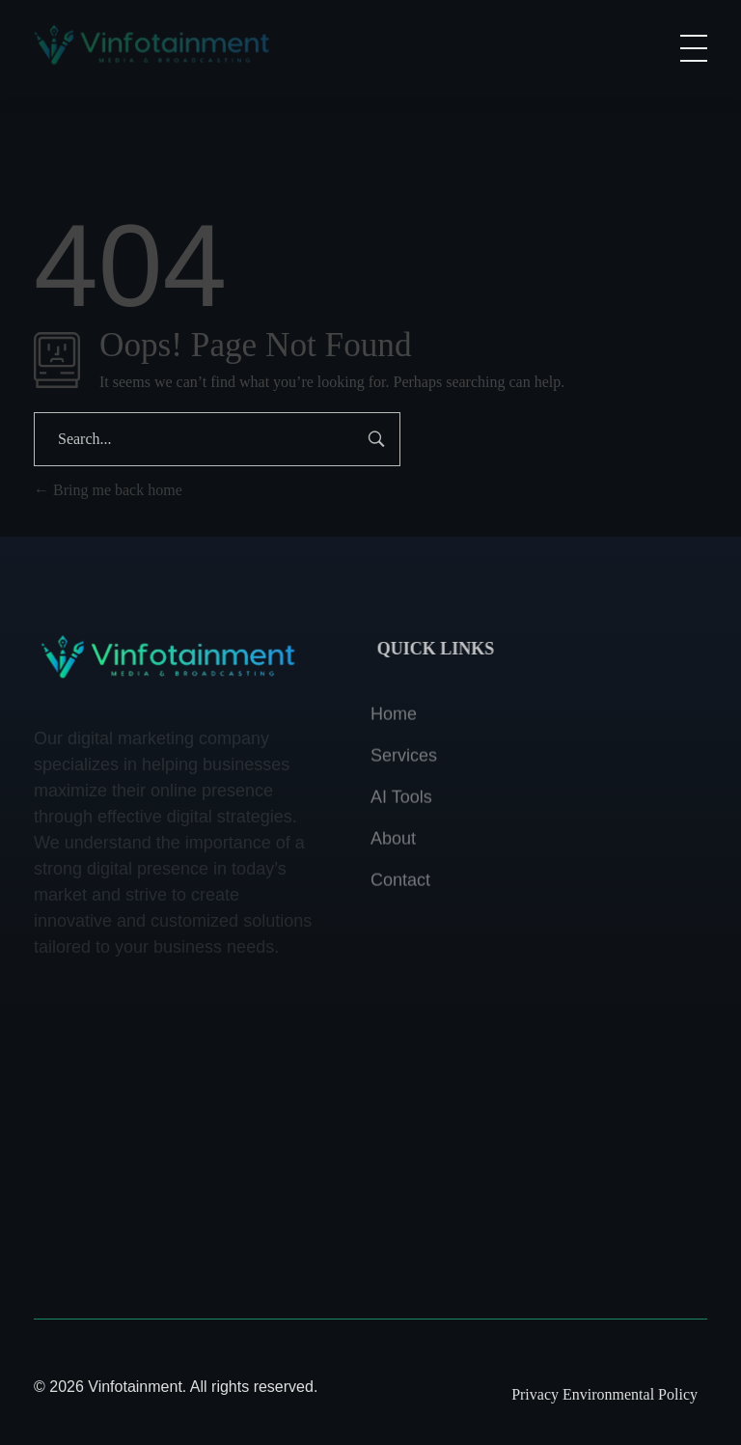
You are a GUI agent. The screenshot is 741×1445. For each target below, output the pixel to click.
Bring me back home (108, 490)
